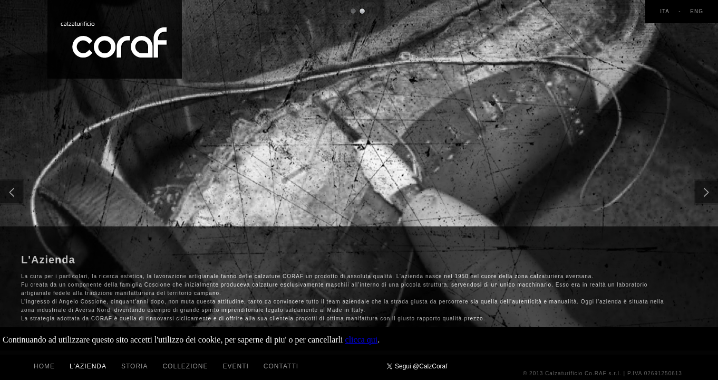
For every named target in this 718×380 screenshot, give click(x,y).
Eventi (235, 366)
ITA (665, 11)
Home (44, 366)
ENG (696, 11)
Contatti (281, 366)
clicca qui (361, 339)
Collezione (185, 366)
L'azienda (88, 366)
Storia (134, 366)
